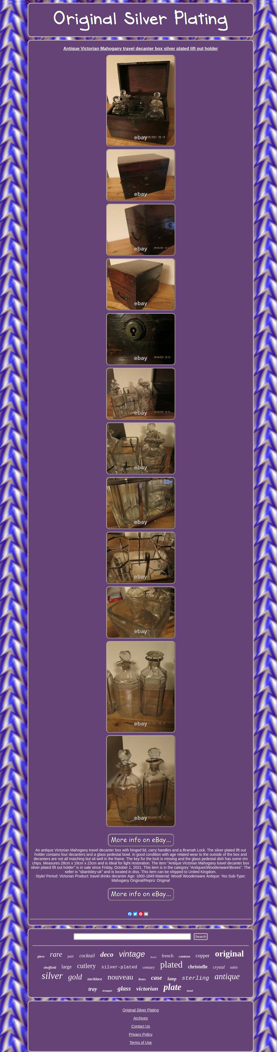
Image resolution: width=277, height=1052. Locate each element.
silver (52, 976)
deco (106, 954)
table (234, 967)
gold (75, 976)
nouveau (120, 977)
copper (203, 955)
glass (124, 988)
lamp (171, 978)
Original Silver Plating (141, 1010)
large (66, 966)
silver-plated (119, 967)
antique (227, 976)
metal (190, 990)
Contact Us (140, 1026)
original (229, 953)
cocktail (87, 955)
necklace (94, 979)
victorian (147, 988)
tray (92, 989)
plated (171, 964)
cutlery (86, 965)
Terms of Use (141, 1042)
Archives (140, 1018)
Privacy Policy (140, 1034)
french (167, 955)
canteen (184, 956)
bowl (153, 957)
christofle (197, 966)
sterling (195, 978)
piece (41, 956)
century (149, 967)
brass (142, 979)
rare (56, 954)
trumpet (107, 990)
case (156, 977)
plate (172, 987)
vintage (132, 953)
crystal (219, 967)
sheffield (50, 967)
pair (71, 956)
